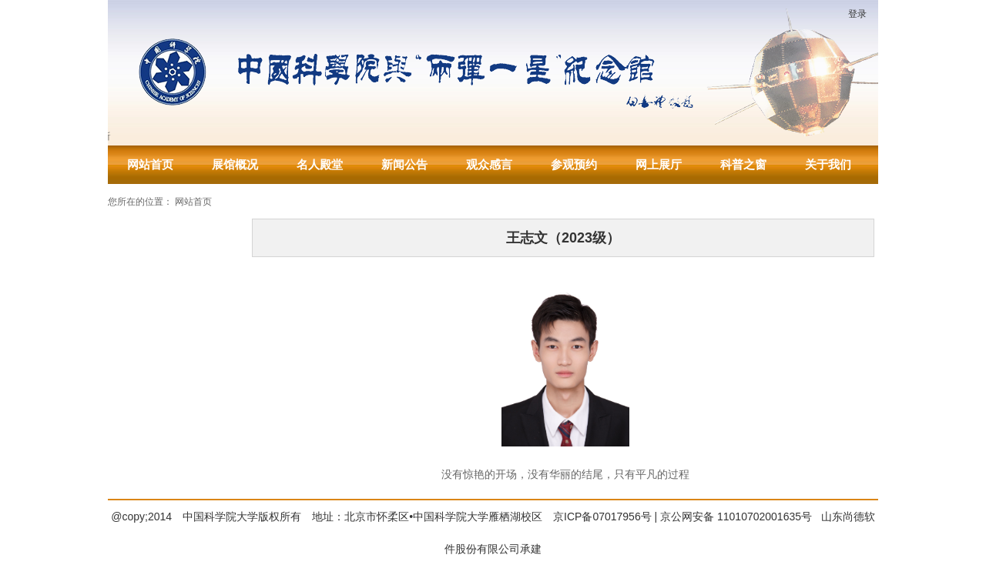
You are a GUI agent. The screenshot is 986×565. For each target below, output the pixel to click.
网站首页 (150, 164)
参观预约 (574, 164)
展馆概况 (235, 164)
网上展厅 (659, 164)
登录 (857, 13)
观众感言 (489, 164)
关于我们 (828, 164)
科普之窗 (743, 164)
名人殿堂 (320, 164)
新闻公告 (404, 164)
